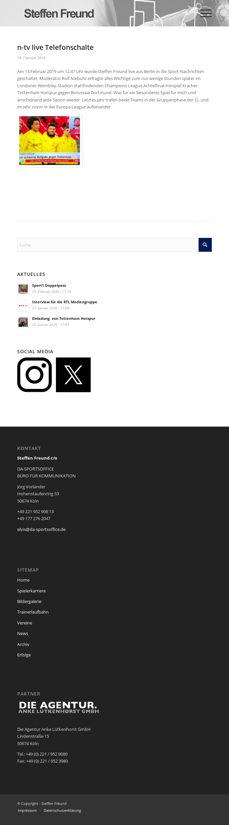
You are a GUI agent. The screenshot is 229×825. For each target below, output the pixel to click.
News (22, 633)
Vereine (24, 623)
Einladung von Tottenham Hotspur (63, 318)
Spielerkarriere (31, 591)
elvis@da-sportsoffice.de (41, 529)
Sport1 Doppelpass (49, 285)
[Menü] (203, 13)
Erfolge (24, 655)
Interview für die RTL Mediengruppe (64, 301)
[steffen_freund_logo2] (95, 13)
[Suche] (114, 245)
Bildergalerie (29, 601)
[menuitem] (203, 13)
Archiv (23, 644)
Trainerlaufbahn (33, 612)
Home (23, 580)
